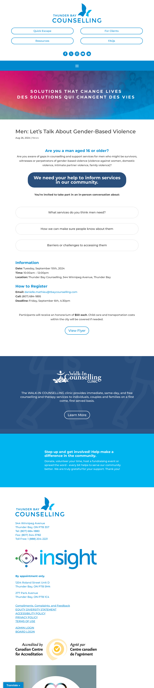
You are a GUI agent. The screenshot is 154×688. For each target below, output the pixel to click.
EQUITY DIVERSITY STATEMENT (35, 609)
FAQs (111, 40)
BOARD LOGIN (25, 631)
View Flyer (76, 331)
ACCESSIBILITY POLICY (30, 613)
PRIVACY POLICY (26, 617)
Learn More (77, 415)
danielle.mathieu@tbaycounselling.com (51, 292)
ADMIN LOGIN (24, 627)
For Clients (112, 31)
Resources (42, 40)
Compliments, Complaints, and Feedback (42, 605)
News (35, 137)
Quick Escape (42, 31)
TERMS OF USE (25, 621)
